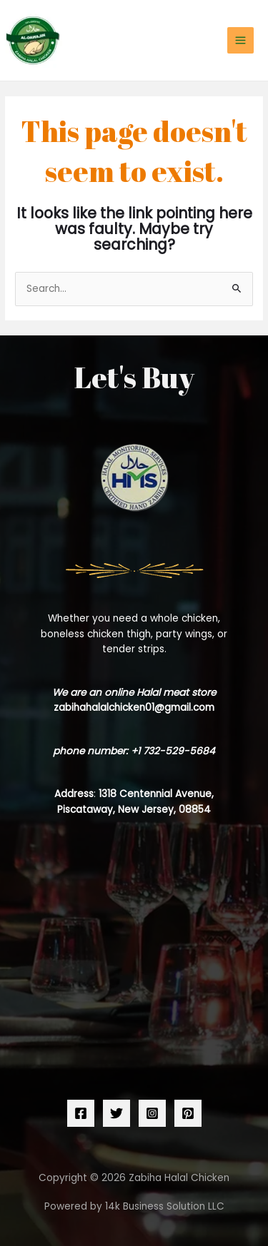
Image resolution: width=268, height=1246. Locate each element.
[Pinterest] (188, 1113)
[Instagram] (152, 1113)
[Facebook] (80, 1113)
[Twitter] (116, 1113)
